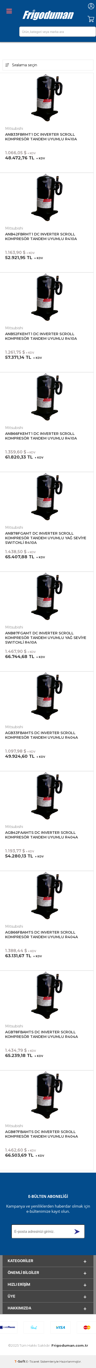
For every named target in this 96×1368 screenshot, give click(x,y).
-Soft (20, 1361)
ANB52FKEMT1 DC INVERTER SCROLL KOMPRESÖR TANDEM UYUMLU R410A (41, 336)
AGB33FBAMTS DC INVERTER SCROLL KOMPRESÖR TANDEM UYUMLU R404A (41, 735)
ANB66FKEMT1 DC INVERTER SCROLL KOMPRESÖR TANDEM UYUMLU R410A (41, 436)
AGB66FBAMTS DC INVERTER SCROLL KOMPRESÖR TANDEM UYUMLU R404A (41, 934)
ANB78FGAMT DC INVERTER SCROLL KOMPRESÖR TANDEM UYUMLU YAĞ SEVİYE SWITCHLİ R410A (45, 538)
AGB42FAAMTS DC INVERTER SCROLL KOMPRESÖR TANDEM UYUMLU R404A (41, 835)
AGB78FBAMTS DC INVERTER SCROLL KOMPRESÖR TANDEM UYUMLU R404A (41, 1034)
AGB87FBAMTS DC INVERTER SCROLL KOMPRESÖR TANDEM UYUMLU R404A (41, 1134)
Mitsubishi (14, 128)
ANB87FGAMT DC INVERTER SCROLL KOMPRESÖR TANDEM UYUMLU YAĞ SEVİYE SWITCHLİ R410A (45, 638)
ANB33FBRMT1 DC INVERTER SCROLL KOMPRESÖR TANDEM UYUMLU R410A (41, 136)
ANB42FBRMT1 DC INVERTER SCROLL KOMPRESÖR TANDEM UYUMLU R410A (41, 236)
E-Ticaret (32, 1361)
